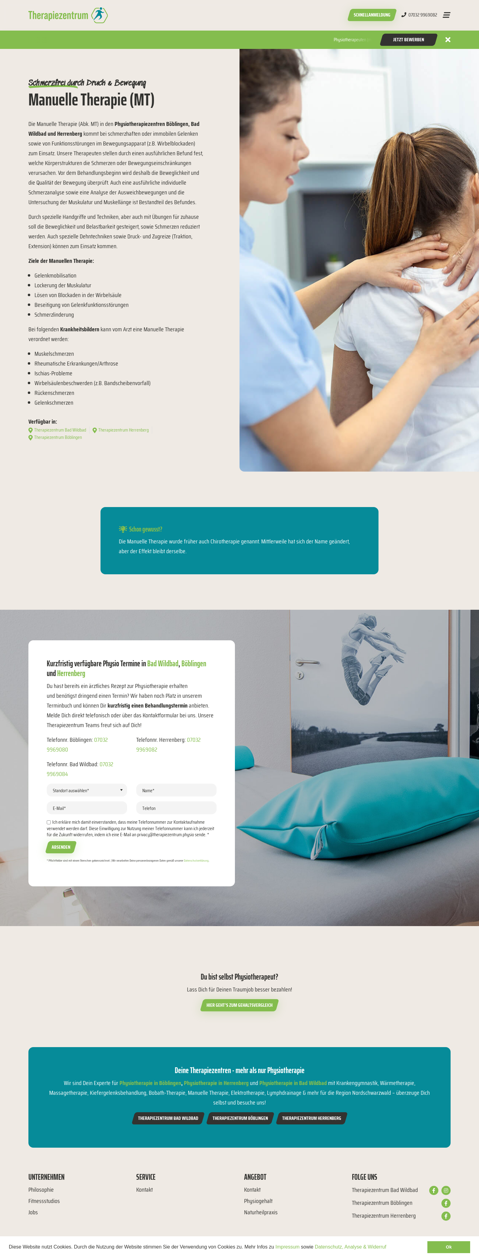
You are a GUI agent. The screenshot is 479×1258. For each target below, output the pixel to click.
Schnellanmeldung (372, 15)
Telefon (148, 808)
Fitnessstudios (44, 1201)
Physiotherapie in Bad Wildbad (293, 1083)
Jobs (33, 1212)
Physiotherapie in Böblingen (150, 1083)
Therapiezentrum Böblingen (240, 1118)
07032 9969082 (419, 15)
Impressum (288, 1246)
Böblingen (193, 663)
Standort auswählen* (71, 790)
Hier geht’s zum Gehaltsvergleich (239, 1005)
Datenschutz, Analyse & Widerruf (350, 1246)
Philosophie (41, 1189)
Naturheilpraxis (261, 1212)
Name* (148, 790)
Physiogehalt (258, 1201)
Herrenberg (71, 673)
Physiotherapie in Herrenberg (216, 1083)
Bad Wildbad (162, 663)
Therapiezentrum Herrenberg (311, 1118)
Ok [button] (449, 1247)
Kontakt (144, 1189)
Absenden (61, 847)
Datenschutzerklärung (196, 860)
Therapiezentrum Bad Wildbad (168, 1118)
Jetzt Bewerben (408, 39)
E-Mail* (59, 808)
